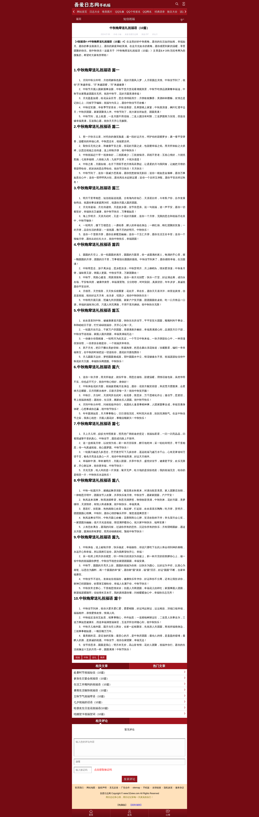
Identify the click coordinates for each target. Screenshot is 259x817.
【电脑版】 (122, 805)
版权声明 (102, 787)
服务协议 (179, 787)
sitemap (136, 787)
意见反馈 (114, 787)
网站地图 (91, 787)
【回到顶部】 (136, 805)
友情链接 (156, 787)
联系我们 (79, 787)
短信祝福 (129, 19)
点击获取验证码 (103, 769)
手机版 (146, 787)
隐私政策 (168, 787)
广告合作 (125, 787)
